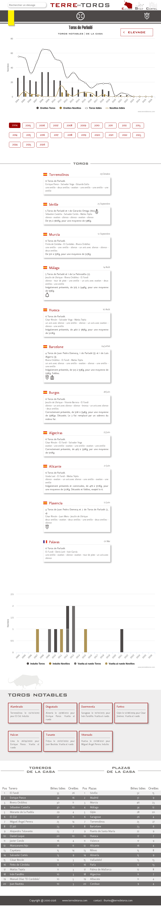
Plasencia (55, 503)
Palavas (54, 542)
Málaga (54, 268)
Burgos (54, 393)
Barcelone (56, 347)
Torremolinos (59, 175)
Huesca (54, 310)
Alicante (55, 466)
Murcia (54, 234)
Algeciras (55, 433)
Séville (53, 204)
